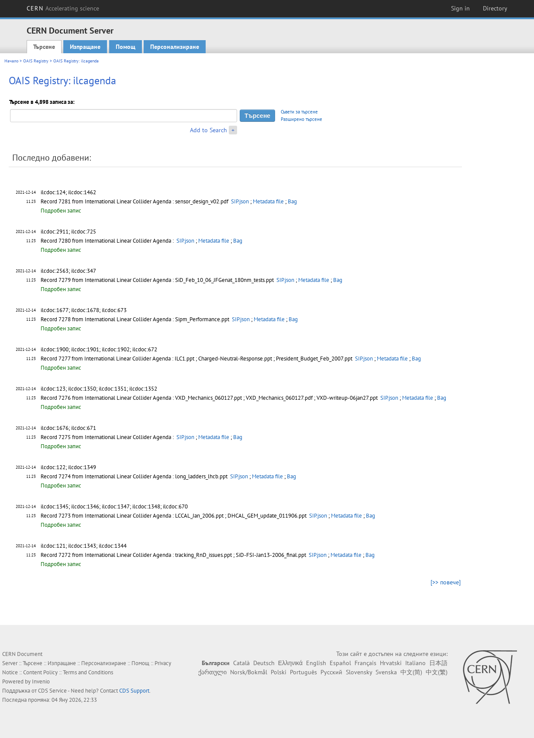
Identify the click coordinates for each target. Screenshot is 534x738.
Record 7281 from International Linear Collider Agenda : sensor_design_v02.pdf (135, 201)
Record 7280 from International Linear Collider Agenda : (108, 240)
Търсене (44, 47)
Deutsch (264, 663)
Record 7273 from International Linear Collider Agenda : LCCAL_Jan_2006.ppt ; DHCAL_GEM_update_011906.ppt (174, 515)
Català (241, 663)
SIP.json (240, 201)
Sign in (460, 8)
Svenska (386, 672)
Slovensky (359, 672)
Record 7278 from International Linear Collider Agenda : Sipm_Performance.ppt (136, 319)
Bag (292, 201)
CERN (63, 8)
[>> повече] (446, 582)
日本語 (438, 663)
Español (340, 663)
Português (303, 672)
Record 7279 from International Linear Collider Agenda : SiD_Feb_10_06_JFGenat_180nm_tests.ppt (158, 280)
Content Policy (40, 672)
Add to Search (208, 130)
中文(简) (411, 672)
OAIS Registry (35, 61)
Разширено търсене (301, 119)
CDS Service (52, 690)
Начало (11, 61)
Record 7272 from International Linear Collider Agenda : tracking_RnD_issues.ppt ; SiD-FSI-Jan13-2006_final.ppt (174, 555)
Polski (278, 672)
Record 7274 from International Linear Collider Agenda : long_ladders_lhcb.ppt (135, 476)
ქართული (212, 672)
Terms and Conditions (88, 672)
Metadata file (268, 201)
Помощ (125, 47)
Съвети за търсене (299, 112)
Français (365, 663)
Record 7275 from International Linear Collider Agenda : (108, 437)
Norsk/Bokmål (248, 672)
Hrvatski (391, 663)
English (316, 663)
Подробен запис (61, 210)
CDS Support (134, 690)
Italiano (415, 663)
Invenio (41, 681)
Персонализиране (174, 47)
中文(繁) (437, 672)
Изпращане (85, 47)
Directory (495, 8)
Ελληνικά (290, 663)
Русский (331, 672)
